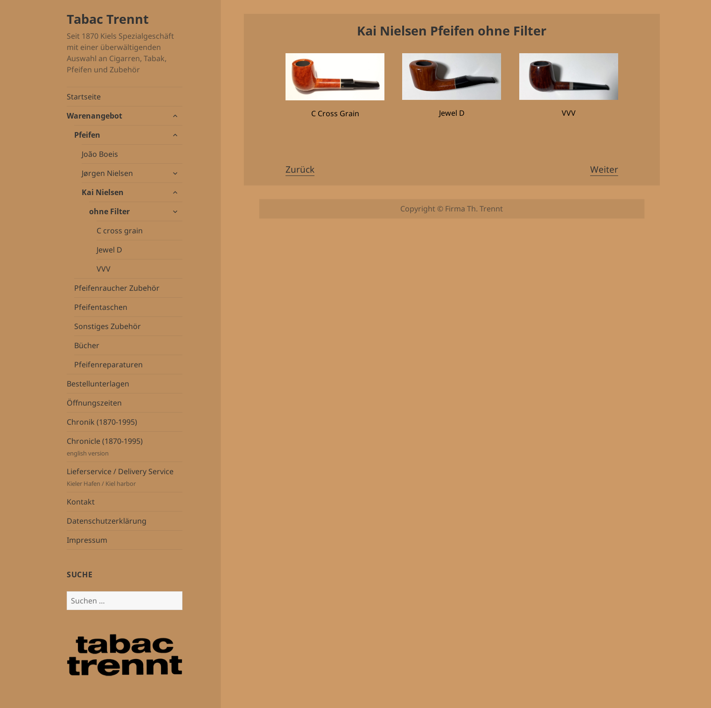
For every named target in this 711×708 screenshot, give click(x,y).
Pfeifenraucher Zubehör (117, 288)
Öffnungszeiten (94, 403)
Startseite (84, 96)
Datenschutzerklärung (106, 521)
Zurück (300, 169)
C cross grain (120, 230)
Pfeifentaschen (100, 307)
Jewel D (109, 250)
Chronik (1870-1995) (102, 422)
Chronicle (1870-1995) (124, 447)
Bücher (86, 345)
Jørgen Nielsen (107, 173)
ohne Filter (109, 211)
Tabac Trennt (108, 19)
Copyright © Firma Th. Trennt (451, 208)
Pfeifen (87, 135)
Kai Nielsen (103, 192)
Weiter (604, 169)
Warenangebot (94, 116)
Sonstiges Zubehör (107, 326)
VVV (104, 269)
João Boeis (100, 154)
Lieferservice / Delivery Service (124, 477)
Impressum (87, 540)
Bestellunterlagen (98, 384)
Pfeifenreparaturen (108, 364)
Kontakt (81, 502)
